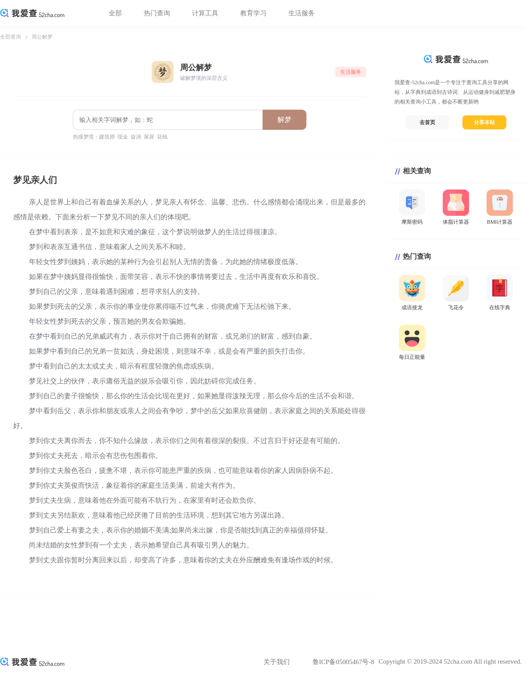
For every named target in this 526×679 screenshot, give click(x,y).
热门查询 (157, 13)
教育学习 (253, 13)
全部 (115, 13)
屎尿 (149, 137)
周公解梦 (42, 37)
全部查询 (10, 37)
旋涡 (136, 137)
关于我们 (276, 661)
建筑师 (107, 137)
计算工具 (205, 13)
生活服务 (301, 13)
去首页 (427, 122)
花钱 (162, 137)
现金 (122, 137)
